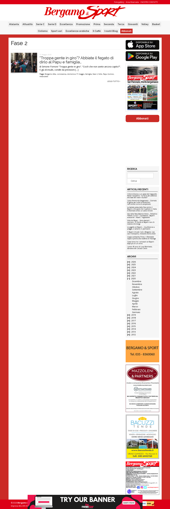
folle (100, 74)
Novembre (137, 284)
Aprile (135, 303)
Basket (156, 24)
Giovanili (133, 24)
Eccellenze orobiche (77, 31)
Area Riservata (132, 2)
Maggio (135, 301)
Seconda (109, 24)
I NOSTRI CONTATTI (149, 2)
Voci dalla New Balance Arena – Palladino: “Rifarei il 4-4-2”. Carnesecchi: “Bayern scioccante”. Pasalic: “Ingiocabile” (142, 215)
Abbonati (126, 31)
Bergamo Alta (50, 74)
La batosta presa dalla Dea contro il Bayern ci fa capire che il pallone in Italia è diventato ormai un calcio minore (142, 209)
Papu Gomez (108, 74)
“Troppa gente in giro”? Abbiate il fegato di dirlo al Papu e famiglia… (76, 60)
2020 (133, 278)
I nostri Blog (111, 31)
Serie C (40, 24)
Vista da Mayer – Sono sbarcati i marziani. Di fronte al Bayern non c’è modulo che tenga (140, 222)
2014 (133, 329)
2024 (133, 267)
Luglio (135, 295)
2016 (133, 323)
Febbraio (136, 309)
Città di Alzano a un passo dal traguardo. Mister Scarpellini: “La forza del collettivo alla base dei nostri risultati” (142, 196)
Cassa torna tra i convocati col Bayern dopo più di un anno (140, 243)
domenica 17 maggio (75, 74)
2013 (133, 331)
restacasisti (43, 76)
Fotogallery (119, 2)
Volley (145, 24)
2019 (133, 315)
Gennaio (136, 312)
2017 (133, 320)
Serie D (52, 24)
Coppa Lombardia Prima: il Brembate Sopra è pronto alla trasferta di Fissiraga (141, 238)
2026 (133, 261)
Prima (97, 24)
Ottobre (136, 287)
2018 (133, 317)
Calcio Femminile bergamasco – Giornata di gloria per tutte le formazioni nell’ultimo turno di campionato (142, 202)
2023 (133, 270)
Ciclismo (43, 31)
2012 (133, 334)
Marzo (135, 306)
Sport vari (56, 31)
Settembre (137, 289)
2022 (133, 273)
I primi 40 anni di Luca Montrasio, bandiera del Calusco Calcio (139, 247)
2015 (133, 326)
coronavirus (61, 74)
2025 (133, 264)
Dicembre (136, 281)
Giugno (135, 298)
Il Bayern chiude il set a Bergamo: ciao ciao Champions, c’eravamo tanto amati (141, 233)
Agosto (135, 292)
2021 (133, 275)
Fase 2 (95, 74)
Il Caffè (97, 31)
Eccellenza (66, 24)
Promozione (83, 24)
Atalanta (14, 24)
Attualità (28, 24)
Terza (121, 24)
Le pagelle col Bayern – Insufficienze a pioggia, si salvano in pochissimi (141, 228)
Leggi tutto (113, 81)
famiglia (88, 74)
